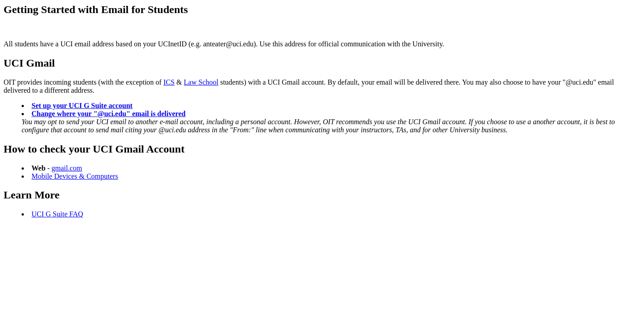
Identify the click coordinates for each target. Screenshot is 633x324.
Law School (201, 82)
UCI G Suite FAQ (57, 214)
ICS (169, 82)
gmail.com (66, 168)
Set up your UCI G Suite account (82, 105)
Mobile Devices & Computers (74, 176)
